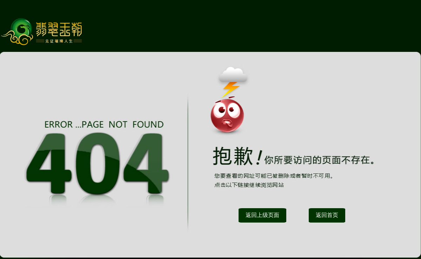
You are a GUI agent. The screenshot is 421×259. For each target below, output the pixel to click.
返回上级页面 (262, 215)
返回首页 (327, 215)
